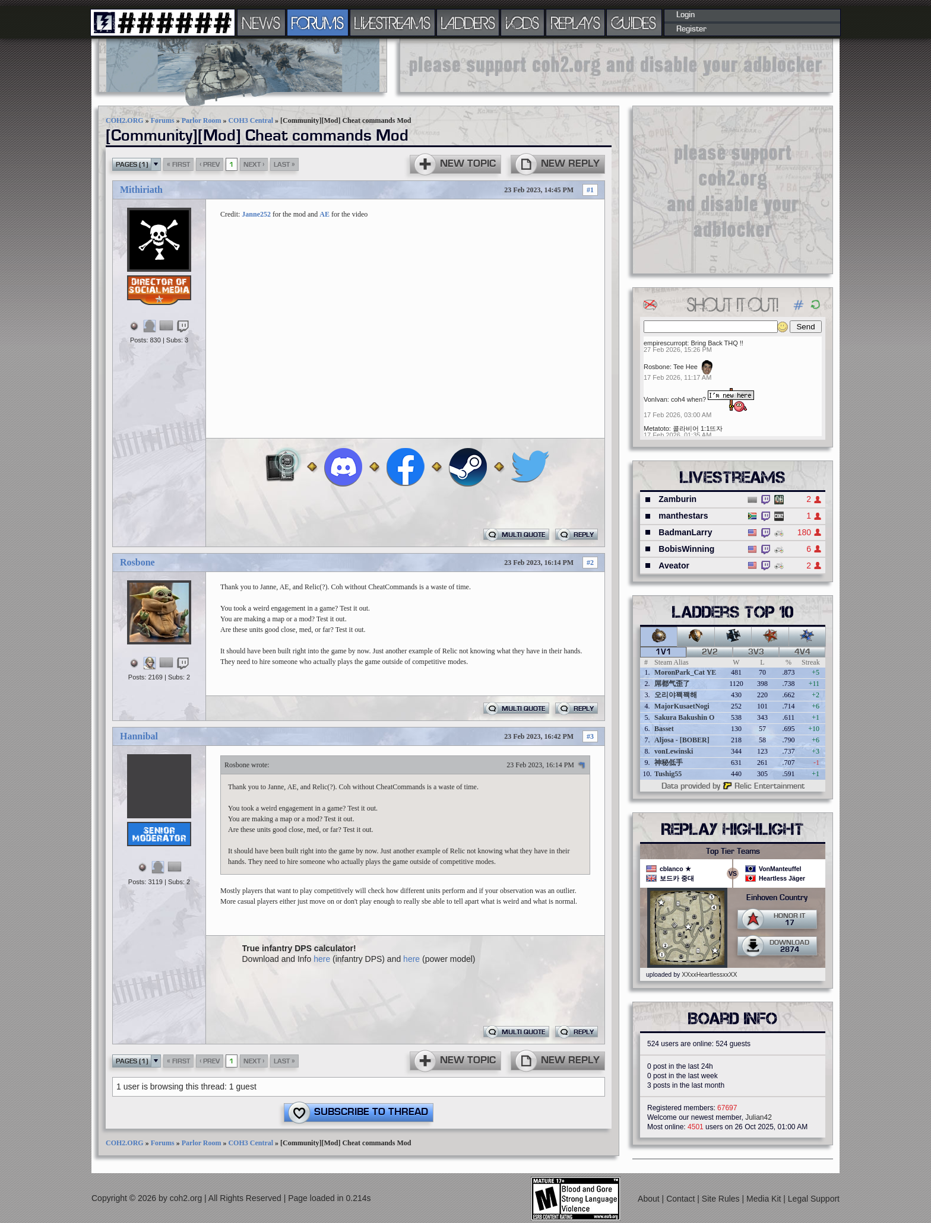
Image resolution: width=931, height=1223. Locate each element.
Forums (163, 120)
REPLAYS (575, 22)
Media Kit (764, 1198)
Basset (664, 729)
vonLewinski (673, 751)
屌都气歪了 (672, 683)
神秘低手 (668, 762)
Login (685, 15)
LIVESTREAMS (392, 22)
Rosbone (137, 562)
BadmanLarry (685, 532)
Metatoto (656, 428)
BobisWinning (686, 549)
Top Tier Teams (733, 851)
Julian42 (758, 1117)
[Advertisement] (616, 65)
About (649, 1198)
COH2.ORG (125, 120)
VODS (522, 22)
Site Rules (722, 1198)
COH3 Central (250, 120)
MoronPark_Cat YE (685, 672)
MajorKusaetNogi (682, 706)
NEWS (261, 22)
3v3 (756, 652)
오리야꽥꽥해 (675, 695)
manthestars (683, 515)
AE (324, 214)
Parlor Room (201, 120)
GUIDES (634, 22)
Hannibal (139, 736)
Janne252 (256, 214)
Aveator (673, 565)
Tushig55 (668, 774)
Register (691, 29)
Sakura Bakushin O (684, 717)
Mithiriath (141, 190)
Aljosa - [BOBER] (682, 740)
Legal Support (814, 1198)
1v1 (664, 652)
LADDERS (468, 22)
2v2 (710, 652)
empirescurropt (665, 343)
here (322, 959)
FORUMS (318, 22)
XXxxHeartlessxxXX (709, 974)
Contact (681, 1198)
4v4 (802, 652)
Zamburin (677, 499)
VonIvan (655, 399)
